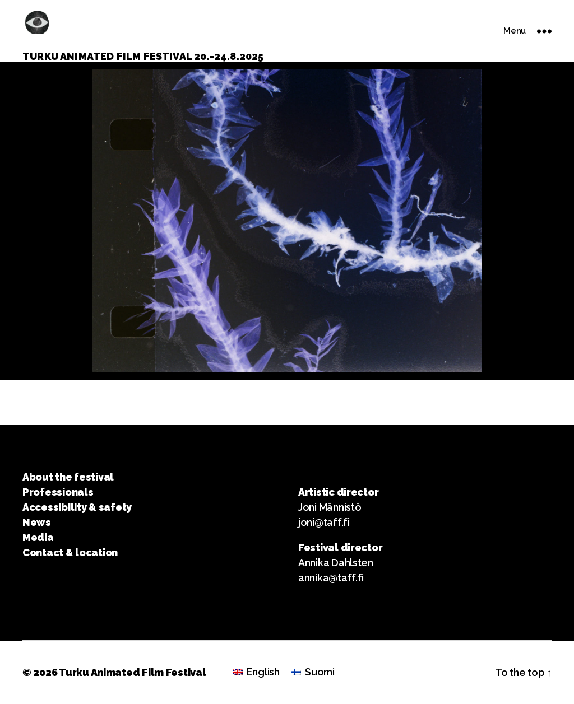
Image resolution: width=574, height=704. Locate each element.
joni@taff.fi (324, 522)
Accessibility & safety (77, 507)
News (36, 522)
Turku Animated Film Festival (132, 672)
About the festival (68, 477)
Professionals (58, 492)
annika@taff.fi (331, 578)
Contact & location (70, 552)
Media (38, 537)
